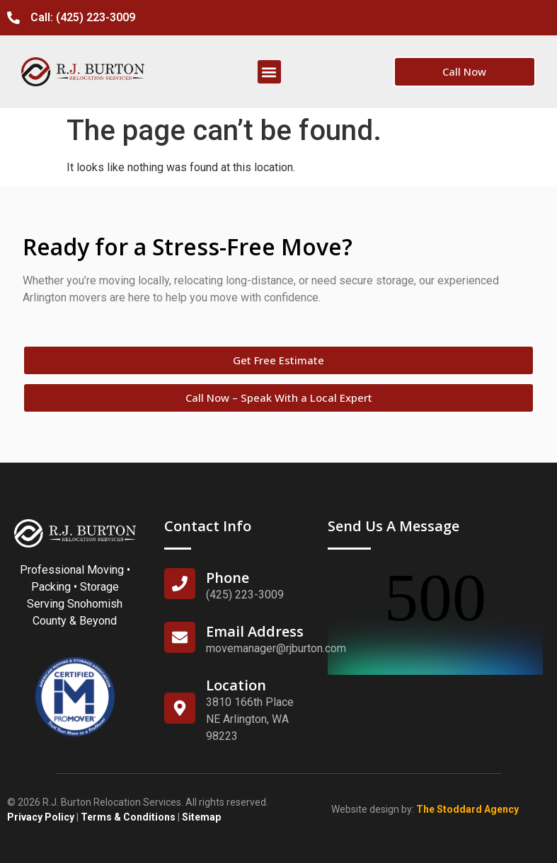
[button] (269, 71)
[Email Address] (179, 637)
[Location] (179, 708)
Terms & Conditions (128, 817)
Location (236, 685)
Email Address (255, 631)
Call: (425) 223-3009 (82, 17)
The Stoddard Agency (467, 809)
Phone (227, 577)
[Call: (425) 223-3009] (13, 17)
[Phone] (179, 583)
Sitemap (201, 817)
